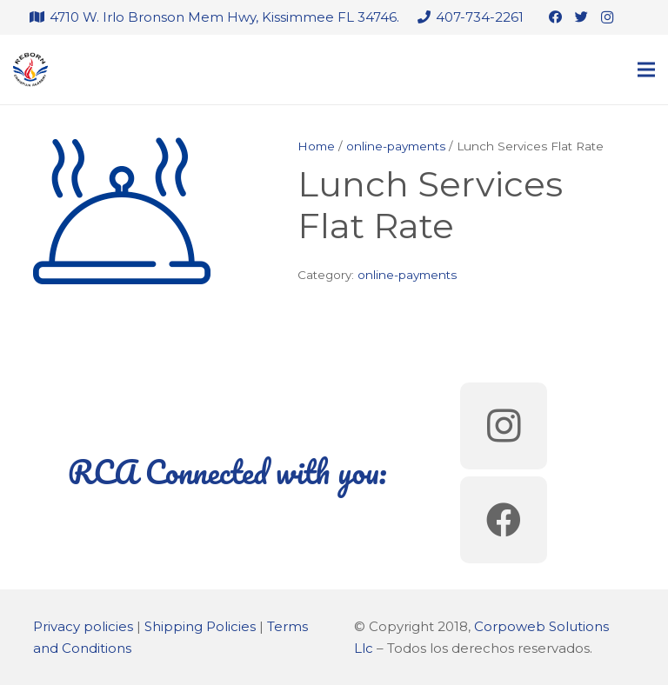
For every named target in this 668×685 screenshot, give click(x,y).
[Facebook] (555, 17)
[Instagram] (607, 17)
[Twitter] (581, 17)
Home (316, 146)
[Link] (30, 69)
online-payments (395, 146)
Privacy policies (83, 626)
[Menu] (646, 69)
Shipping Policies (200, 626)
